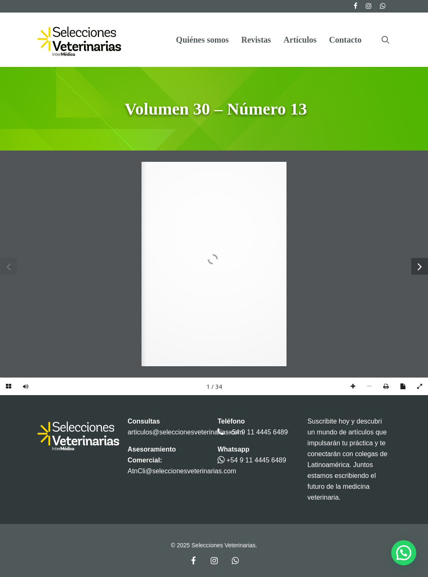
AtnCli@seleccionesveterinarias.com (181, 471)
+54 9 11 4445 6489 (258, 432)
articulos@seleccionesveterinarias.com (185, 432)
